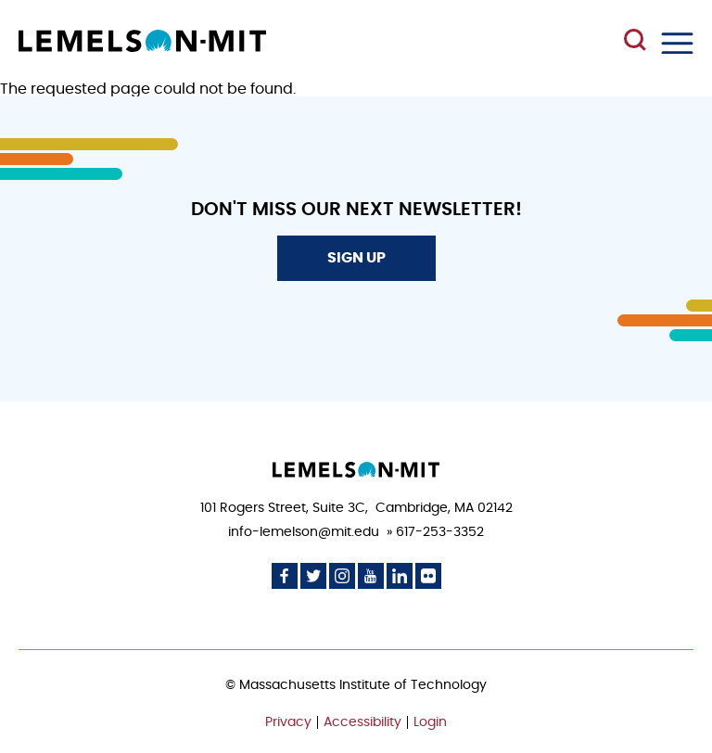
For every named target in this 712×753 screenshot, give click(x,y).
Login (430, 722)
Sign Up (356, 257)
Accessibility (362, 722)
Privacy (288, 722)
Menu (677, 43)
